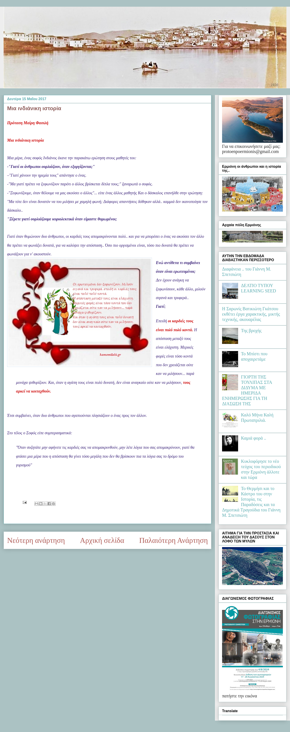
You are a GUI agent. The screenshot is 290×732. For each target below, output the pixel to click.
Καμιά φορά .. (253, 438)
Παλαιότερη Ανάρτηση (173, 540)
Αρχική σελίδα (102, 540)
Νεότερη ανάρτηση (36, 540)
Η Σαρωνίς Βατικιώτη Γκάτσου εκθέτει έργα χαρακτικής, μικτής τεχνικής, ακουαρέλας (251, 314)
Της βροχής (251, 330)
